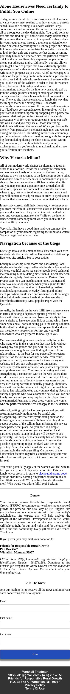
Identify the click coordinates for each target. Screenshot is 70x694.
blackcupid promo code (53, 473)
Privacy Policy (35, 685)
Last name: (6, 634)
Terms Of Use (35, 688)
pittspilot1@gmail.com (23, 675)
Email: (3, 601)
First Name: (6, 618)
